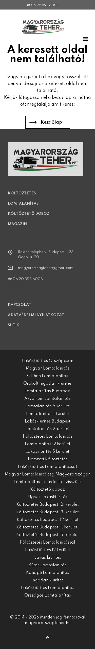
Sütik (13, 329)
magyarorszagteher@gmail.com (45, 271)
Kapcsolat (19, 308)
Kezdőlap (51, 122)
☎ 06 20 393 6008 (42, 1)
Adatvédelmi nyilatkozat (36, 319)
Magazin (17, 228)
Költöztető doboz (28, 217)
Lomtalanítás (23, 207)
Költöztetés (22, 197)
